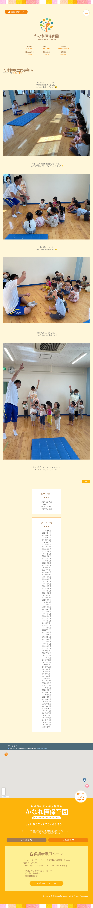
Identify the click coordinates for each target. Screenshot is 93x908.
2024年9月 (46, 577)
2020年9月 (46, 688)
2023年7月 (46, 609)
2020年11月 (46, 683)
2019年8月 (46, 713)
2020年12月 (46, 681)
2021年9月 (46, 660)
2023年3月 (46, 618)
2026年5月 (46, 531)
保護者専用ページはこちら (46, 883)
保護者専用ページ (16, 12)
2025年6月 (46, 556)
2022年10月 (46, 630)
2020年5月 (46, 697)
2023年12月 (46, 598)
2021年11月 (46, 655)
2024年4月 (46, 588)
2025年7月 (46, 554)
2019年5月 (46, 718)
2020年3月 (46, 699)
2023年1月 (46, 623)
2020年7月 (46, 692)
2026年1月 (46, 540)
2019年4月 (46, 720)
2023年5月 (46, 614)
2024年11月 (46, 572)
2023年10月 (46, 602)
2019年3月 (46, 722)
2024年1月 (46, 595)
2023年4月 (46, 616)
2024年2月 (46, 593)
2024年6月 (46, 584)
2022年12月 (46, 625)
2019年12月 (46, 704)
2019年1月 (47, 727)
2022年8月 (46, 634)
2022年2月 (46, 648)
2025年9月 (46, 549)
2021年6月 (46, 667)
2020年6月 (46, 695)
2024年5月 (46, 586)
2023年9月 (46, 604)
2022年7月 (46, 637)
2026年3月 (46, 535)
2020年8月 (46, 690)
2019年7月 (46, 715)
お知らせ (46, 504)
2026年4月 (46, 533)
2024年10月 (46, 574)
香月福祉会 (26, 840)
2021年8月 (46, 662)
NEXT (86, 481)
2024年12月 (46, 570)
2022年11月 (46, 628)
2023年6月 (46, 611)
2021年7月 (46, 665)
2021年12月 (46, 653)
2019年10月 (46, 708)
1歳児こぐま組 (46, 506)
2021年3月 (46, 674)
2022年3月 (46, 646)
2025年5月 (46, 558)
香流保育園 (68, 840)
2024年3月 (46, 591)
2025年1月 (46, 568)
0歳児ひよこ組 (46, 509)
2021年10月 (46, 658)
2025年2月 (46, 565)
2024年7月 (46, 581)
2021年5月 (46, 669)
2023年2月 (46, 621)
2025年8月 (46, 551)
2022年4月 (46, 644)
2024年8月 (46, 579)
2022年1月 (46, 651)
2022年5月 (46, 641)
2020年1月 (46, 701)
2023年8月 (46, 607)
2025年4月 (46, 561)
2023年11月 (46, 600)
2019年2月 (46, 725)
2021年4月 (46, 671)
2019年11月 (46, 706)
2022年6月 (46, 639)
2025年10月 (46, 547)
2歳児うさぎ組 (46, 502)
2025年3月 (46, 563)
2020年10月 (46, 685)
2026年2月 (46, 537)
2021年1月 (46, 678)
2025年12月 (46, 542)
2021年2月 (46, 676)
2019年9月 (46, 711)
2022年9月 (46, 632)
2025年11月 (46, 544)
